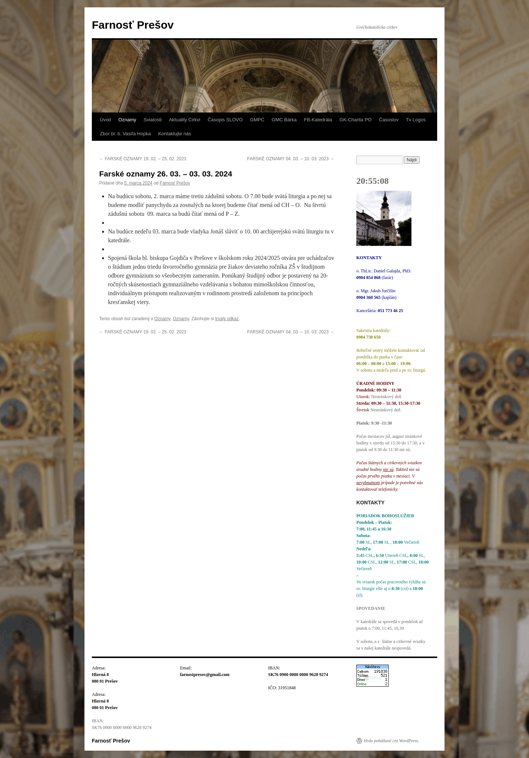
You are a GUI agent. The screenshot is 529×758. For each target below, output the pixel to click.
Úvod (105, 119)
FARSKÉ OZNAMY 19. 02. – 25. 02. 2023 (142, 158)
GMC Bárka (284, 119)
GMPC (257, 119)
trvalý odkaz (227, 318)
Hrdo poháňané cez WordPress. (391, 740)
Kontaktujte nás (174, 133)
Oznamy (127, 119)
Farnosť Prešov (133, 25)
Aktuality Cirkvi (184, 119)
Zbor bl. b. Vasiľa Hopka (125, 133)
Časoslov (388, 119)
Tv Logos (415, 119)
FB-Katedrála (318, 119)
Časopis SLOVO (225, 119)
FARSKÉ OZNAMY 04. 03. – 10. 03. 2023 (290, 158)
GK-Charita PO (355, 119)
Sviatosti (153, 119)
